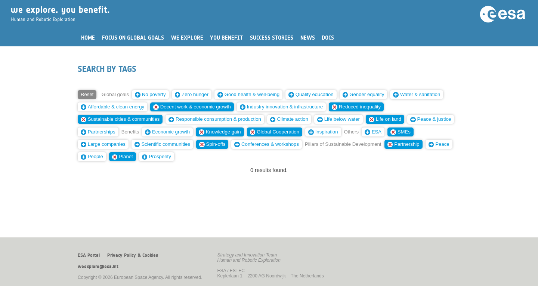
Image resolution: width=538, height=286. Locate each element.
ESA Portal (89, 255)
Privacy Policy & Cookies (132, 255)
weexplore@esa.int (98, 267)
